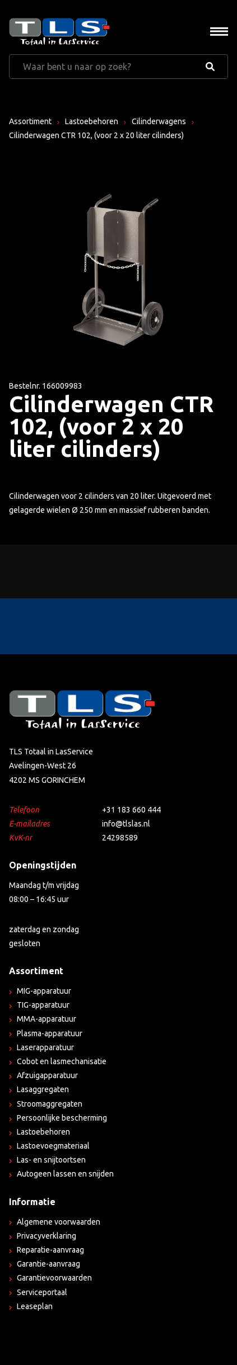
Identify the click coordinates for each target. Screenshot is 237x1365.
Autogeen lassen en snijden (65, 1173)
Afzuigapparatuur (47, 1075)
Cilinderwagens (159, 121)
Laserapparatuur (45, 1047)
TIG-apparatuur (43, 1004)
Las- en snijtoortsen (51, 1159)
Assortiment (30, 121)
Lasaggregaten (43, 1089)
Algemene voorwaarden (58, 1221)
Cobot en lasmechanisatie (61, 1061)
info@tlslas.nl (126, 823)
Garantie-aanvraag (48, 1263)
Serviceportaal (42, 1292)
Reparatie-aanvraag (50, 1249)
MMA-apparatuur (46, 1018)
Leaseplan (35, 1306)
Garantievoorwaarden (54, 1277)
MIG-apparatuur (44, 990)
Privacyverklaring (46, 1235)
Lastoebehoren (91, 121)
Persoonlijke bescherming (62, 1117)
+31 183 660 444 (131, 809)
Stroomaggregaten (49, 1103)
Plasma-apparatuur (49, 1033)
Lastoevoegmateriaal (53, 1145)
